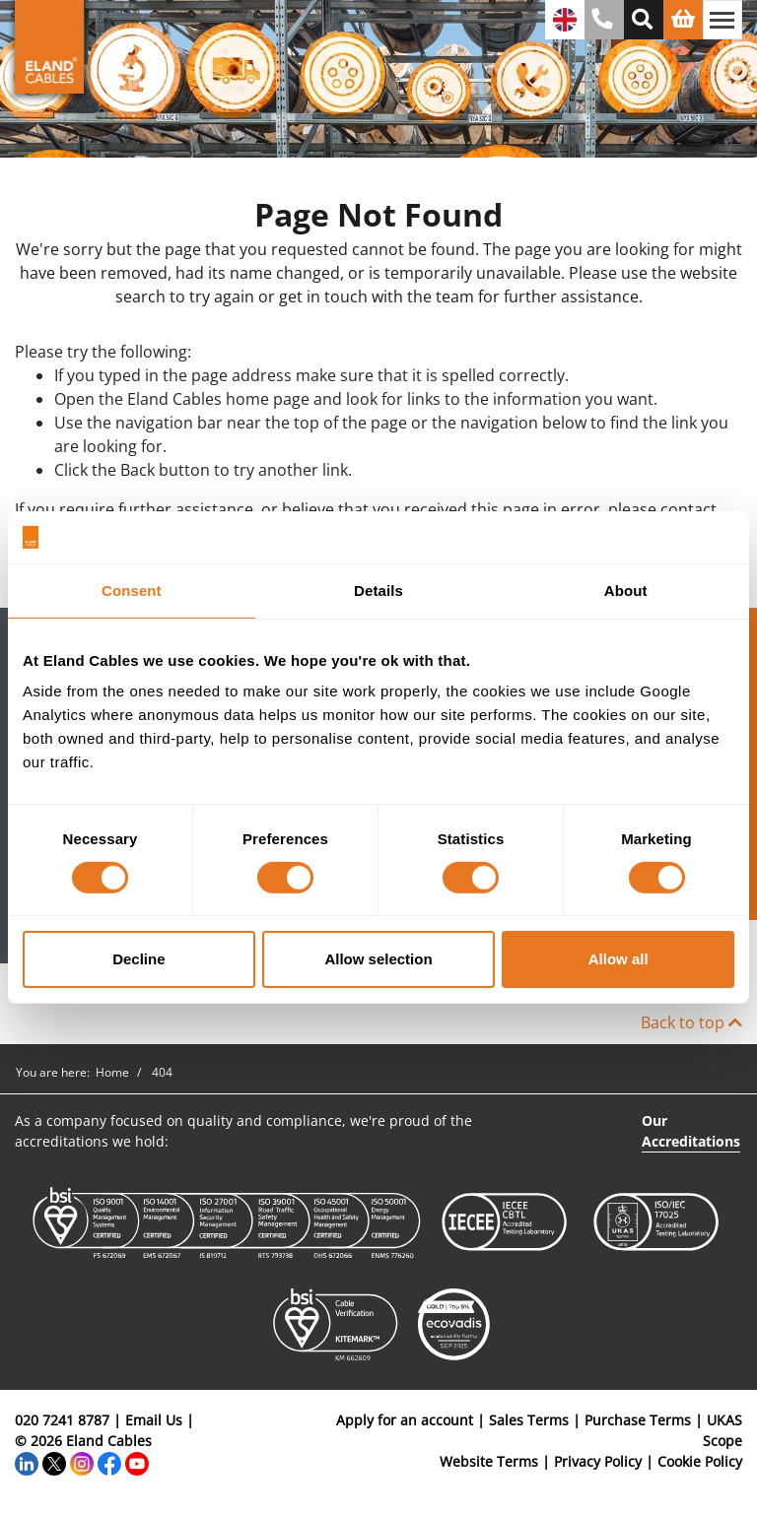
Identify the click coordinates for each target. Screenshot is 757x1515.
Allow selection (378, 959)
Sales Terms (529, 1420)
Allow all (618, 959)
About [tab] (626, 589)
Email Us (153, 1420)
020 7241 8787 (62, 1420)
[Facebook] (109, 1461)
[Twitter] (54, 1461)
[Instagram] (82, 1461)
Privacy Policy (598, 1461)
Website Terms (489, 1461)
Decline (138, 959)
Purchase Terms (638, 1420)
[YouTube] (137, 1461)
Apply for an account (404, 1420)
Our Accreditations (691, 1131)
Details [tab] (378, 589)
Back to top (691, 1022)
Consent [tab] (132, 589)
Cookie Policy (699, 1461)
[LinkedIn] (26, 1461)
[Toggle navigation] (722, 19)
